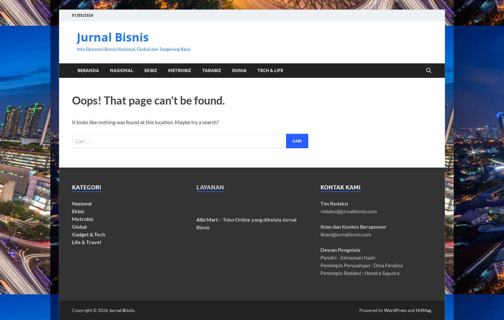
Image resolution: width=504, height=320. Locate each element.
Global (79, 227)
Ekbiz (78, 211)
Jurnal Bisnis (113, 37)
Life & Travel (86, 242)
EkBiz (150, 70)
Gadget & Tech (88, 234)
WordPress (395, 310)
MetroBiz (179, 70)
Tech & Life (270, 70)
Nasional (121, 70)
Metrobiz (83, 219)
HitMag (423, 310)
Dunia (239, 70)
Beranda (88, 70)
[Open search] (429, 70)
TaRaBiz (211, 70)
